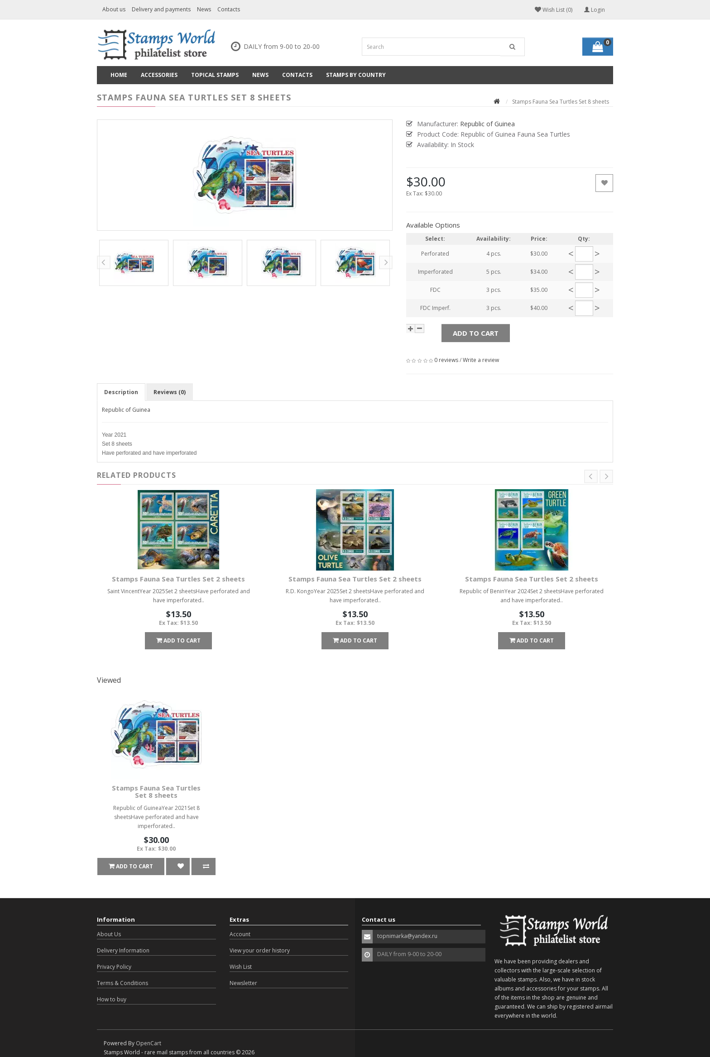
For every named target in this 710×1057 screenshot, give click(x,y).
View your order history (260, 950)
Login (594, 10)
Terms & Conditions (122, 983)
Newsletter (243, 983)
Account (240, 934)
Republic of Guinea (126, 410)
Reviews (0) (170, 392)
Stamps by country (356, 75)
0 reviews (446, 360)
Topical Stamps (215, 75)
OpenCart (148, 1043)
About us (113, 9)
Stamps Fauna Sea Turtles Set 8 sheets (156, 791)
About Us (109, 934)
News (204, 9)
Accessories (159, 75)
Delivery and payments (161, 9)
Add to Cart (476, 333)
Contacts (228, 9)
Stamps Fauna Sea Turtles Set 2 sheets (178, 578)
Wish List (241, 967)
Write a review (481, 360)
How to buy (111, 999)
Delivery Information (123, 950)
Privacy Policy (114, 967)
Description (121, 392)
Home (118, 75)
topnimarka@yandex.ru (407, 936)
